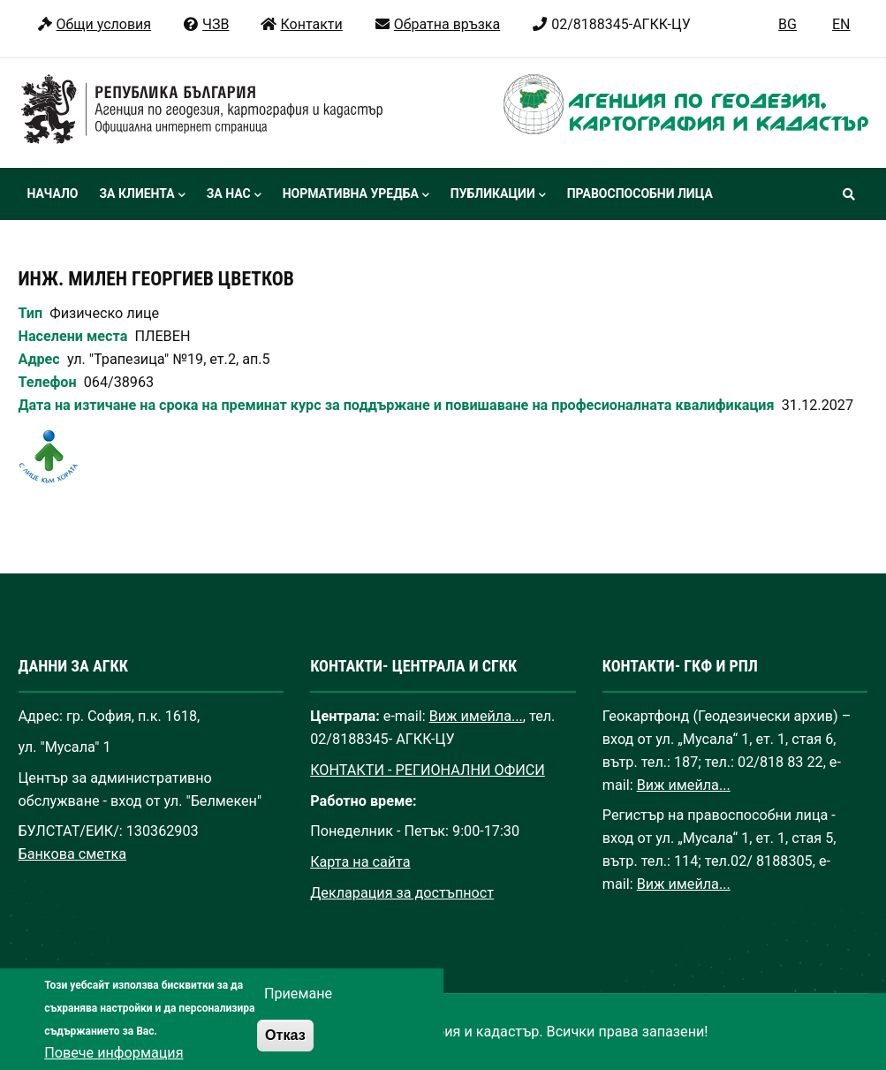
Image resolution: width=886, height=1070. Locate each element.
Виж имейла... (476, 716)
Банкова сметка (73, 854)
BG (787, 24)
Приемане (298, 1012)
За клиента (142, 195)
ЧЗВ (205, 24)
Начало (53, 193)
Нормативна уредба (356, 195)
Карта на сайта (360, 862)
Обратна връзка (437, 24)
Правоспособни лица (640, 193)
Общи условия (94, 24)
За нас (234, 195)
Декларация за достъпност (402, 892)
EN (841, 24)
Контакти (301, 24)
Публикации (498, 195)
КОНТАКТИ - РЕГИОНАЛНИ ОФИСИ (427, 770)
